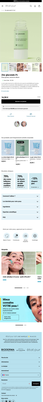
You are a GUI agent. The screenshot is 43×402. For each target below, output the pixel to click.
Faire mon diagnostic (7, 317)
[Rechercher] (31, 6)
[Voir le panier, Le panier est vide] (39, 6)
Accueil (2, 10)
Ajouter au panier (20, 101)
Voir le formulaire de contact (8, 395)
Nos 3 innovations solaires (23, 1)
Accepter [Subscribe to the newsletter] (36, 383)
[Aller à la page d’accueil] (11, 6)
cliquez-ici (8, 389)
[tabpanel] (18, 267)
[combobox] (20, 375)
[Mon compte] (35, 6)
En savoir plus (5, 91)
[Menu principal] (2, 6)
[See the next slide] (38, 59)
